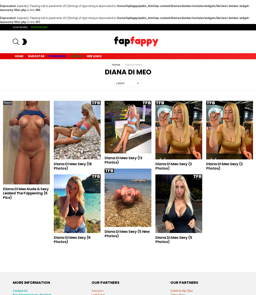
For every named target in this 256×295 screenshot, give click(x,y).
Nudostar (36, 56)
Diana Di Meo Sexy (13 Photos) (123, 160)
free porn (97, 290)
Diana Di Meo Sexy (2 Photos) (173, 166)
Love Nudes (20, 27)
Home (19, 56)
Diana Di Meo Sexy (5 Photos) (173, 239)
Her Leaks (94, 56)
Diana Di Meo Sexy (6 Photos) (72, 239)
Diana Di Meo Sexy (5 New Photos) (127, 233)
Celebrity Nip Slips (181, 290)
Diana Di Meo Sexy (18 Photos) (73, 166)
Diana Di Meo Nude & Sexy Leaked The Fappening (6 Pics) (26, 193)
